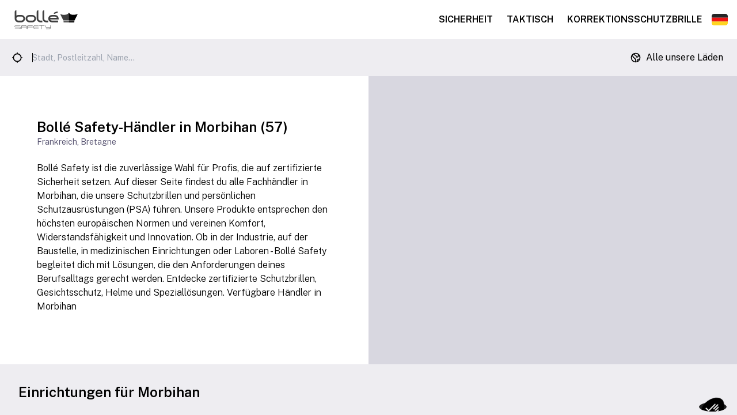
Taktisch (530, 19)
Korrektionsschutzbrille (634, 19)
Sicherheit (466, 19)
